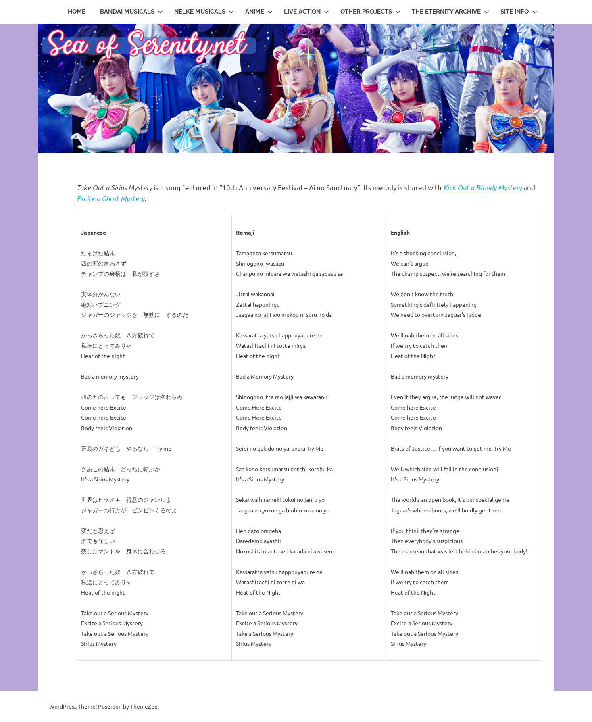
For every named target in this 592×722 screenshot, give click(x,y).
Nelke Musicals (204, 11)
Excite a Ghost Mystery (110, 198)
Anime (259, 11)
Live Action (306, 11)
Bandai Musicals (131, 11)
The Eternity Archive (450, 11)
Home (76, 11)
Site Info (518, 11)
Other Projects (370, 11)
